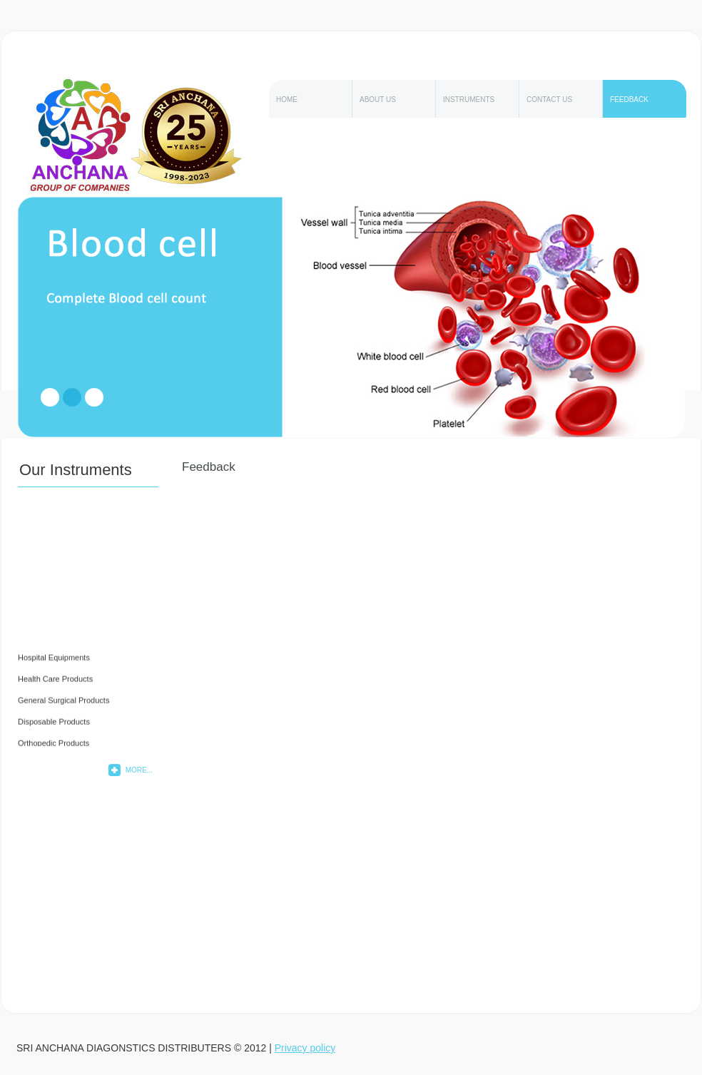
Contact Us (549, 99)
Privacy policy (305, 1048)
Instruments (468, 99)
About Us (378, 99)
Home (286, 99)
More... (139, 770)
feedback (629, 99)
